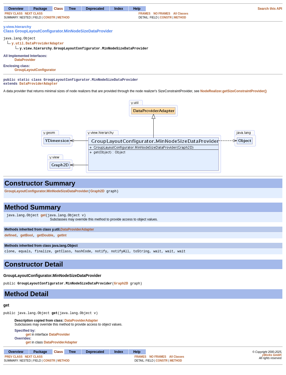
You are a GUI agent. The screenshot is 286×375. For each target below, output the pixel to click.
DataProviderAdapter (39, 86)
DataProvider (25, 61)
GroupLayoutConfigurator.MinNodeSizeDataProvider (46, 194)
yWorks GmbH (271, 361)
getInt (61, 239)
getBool (26, 239)
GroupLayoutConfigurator (35, 71)
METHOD (64, 17)
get (43, 219)
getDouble (45, 239)
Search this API (270, 9)
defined (10, 239)
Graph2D (97, 194)
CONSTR (49, 17)
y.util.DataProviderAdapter (37, 44)
